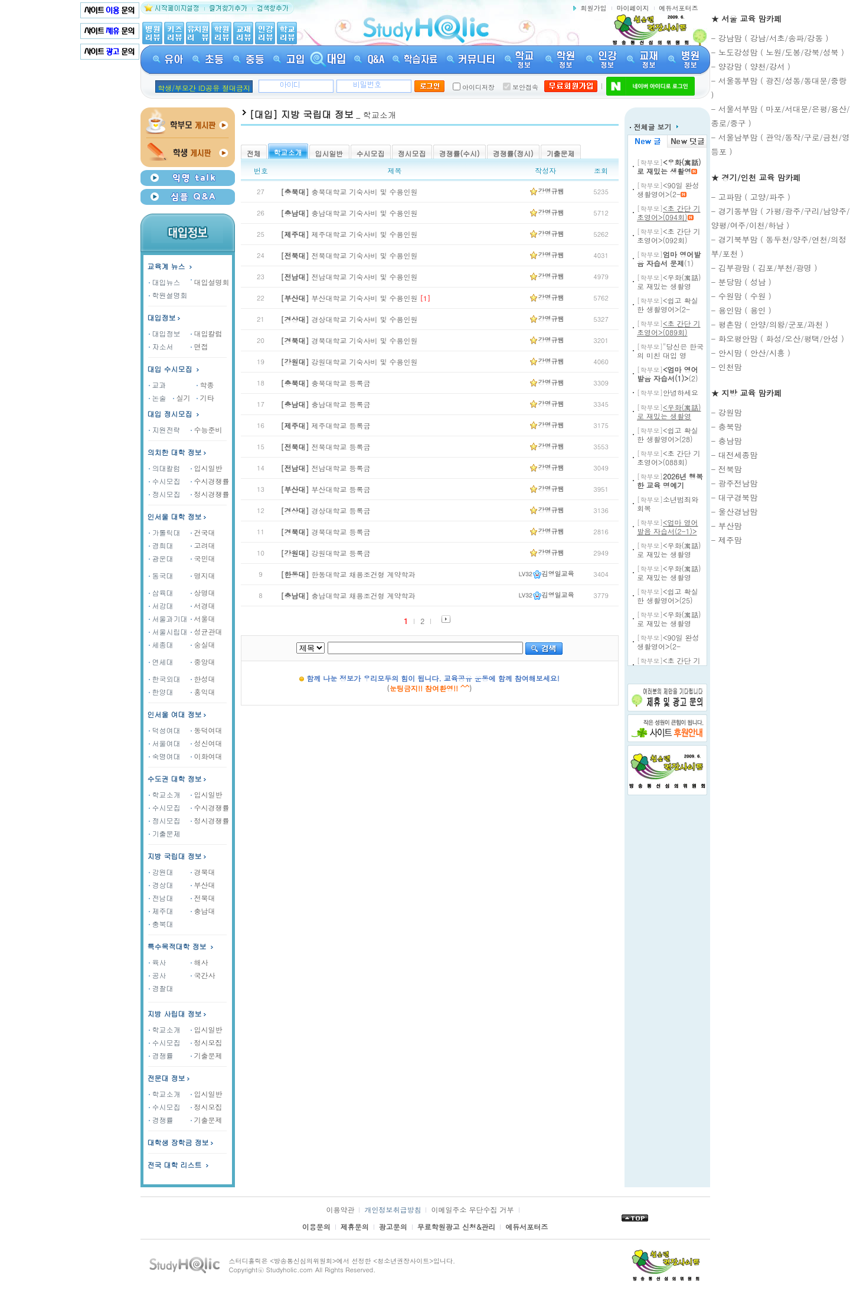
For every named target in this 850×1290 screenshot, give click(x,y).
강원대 (161, 872)
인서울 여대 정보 (175, 714)
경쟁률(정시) (513, 153)
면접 (199, 346)
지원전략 (165, 429)
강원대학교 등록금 (326, 553)
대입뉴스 (165, 282)
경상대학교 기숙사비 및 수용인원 (349, 319)
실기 (182, 398)
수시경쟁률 (210, 481)
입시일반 (207, 468)
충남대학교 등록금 (326, 404)
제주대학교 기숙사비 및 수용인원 (349, 234)
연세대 (161, 662)
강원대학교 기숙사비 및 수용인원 (349, 362)
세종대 (161, 644)
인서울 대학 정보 (175, 516)
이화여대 (207, 756)
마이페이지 (633, 8)
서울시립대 (168, 631)
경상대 (161, 885)
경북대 (203, 872)
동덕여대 (207, 730)
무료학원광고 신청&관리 (456, 1227)
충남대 (203, 911)
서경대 (203, 605)
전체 (254, 153)
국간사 (203, 975)
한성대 (203, 679)
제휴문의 (355, 1227)
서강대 (161, 605)
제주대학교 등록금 (326, 425)
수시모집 (165, 481)
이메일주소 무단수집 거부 (472, 1209)
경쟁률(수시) (459, 153)
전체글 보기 (654, 127)
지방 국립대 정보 (175, 856)
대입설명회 (212, 282)
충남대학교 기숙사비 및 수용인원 (349, 213)
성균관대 (207, 631)
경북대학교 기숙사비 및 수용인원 (349, 340)
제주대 (161, 911)
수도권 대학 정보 (175, 778)
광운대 (161, 558)
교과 (157, 385)
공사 (157, 975)
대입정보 (165, 317)
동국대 (161, 575)
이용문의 (316, 1227)
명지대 (203, 575)
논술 (157, 398)
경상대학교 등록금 (326, 510)
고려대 (203, 545)
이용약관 (340, 1209)
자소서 (161, 346)
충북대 (161, 924)
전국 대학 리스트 (175, 1165)
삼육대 (161, 592)
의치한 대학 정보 (175, 452)
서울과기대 (168, 618)
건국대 (203, 532)
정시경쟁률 (210, 494)
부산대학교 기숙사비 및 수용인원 (349, 298)
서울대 (203, 618)
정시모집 (165, 494)
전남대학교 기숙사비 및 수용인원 (349, 277)
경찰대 (161, 988)
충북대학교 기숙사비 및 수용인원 (349, 192)
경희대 (161, 545)
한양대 (161, 692)
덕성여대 (165, 730)
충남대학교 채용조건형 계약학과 (348, 595)
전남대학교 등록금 (326, 468)
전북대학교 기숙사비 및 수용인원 (349, 255)
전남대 (161, 898)
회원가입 (594, 8)
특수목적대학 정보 (181, 946)
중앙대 (203, 662)
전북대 (203, 898)
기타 (205, 398)
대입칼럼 (207, 333)
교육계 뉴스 (171, 266)
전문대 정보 (166, 1078)
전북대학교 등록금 (326, 447)
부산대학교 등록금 (326, 489)
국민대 (203, 558)
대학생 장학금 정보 (181, 1142)
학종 (205, 385)
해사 (199, 962)
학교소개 (165, 794)
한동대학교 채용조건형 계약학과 (348, 574)
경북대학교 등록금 (326, 532)
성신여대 (207, 743)
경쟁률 (161, 1055)
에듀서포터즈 (678, 8)
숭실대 (203, 644)
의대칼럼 (165, 468)
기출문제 (165, 833)
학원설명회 (168, 295)
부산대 (203, 885)
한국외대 (165, 679)
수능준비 (207, 429)
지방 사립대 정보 (175, 1013)
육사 (157, 962)
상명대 (203, 592)
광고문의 (393, 1227)
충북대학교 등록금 (326, 383)
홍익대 (203, 692)
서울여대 (165, 743)
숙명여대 (165, 756)
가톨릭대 (165, 532)
